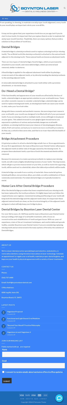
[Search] (64, 8)
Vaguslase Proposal (15, 312)
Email (5, 361)
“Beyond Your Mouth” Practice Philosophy (23, 325)
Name (5, 350)
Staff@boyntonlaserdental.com (19, 282)
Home (22, 399)
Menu (5, 18)
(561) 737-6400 (7, 277)
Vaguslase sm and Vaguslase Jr (19, 332)
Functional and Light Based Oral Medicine (23, 318)
